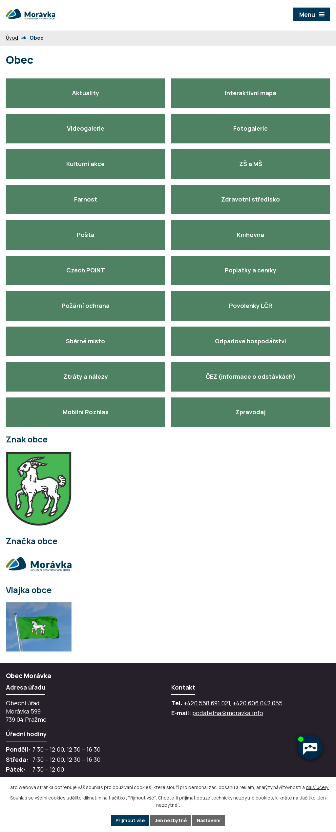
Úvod (12, 37)
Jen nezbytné (171, 820)
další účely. (317, 787)
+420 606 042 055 (258, 703)
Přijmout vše (130, 820)
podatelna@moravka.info (227, 713)
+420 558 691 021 (207, 703)
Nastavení (208, 820)
